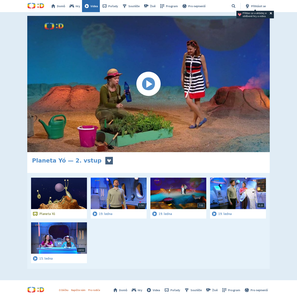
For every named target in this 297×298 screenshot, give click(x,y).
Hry (74, 6)
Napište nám (78, 290)
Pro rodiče (94, 290)
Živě (149, 6)
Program (168, 6)
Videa (91, 6)
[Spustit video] (148, 84)
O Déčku (63, 290)
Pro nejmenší (194, 6)
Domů (57, 6)
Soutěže (131, 6)
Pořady (110, 6)
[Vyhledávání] (233, 6)
